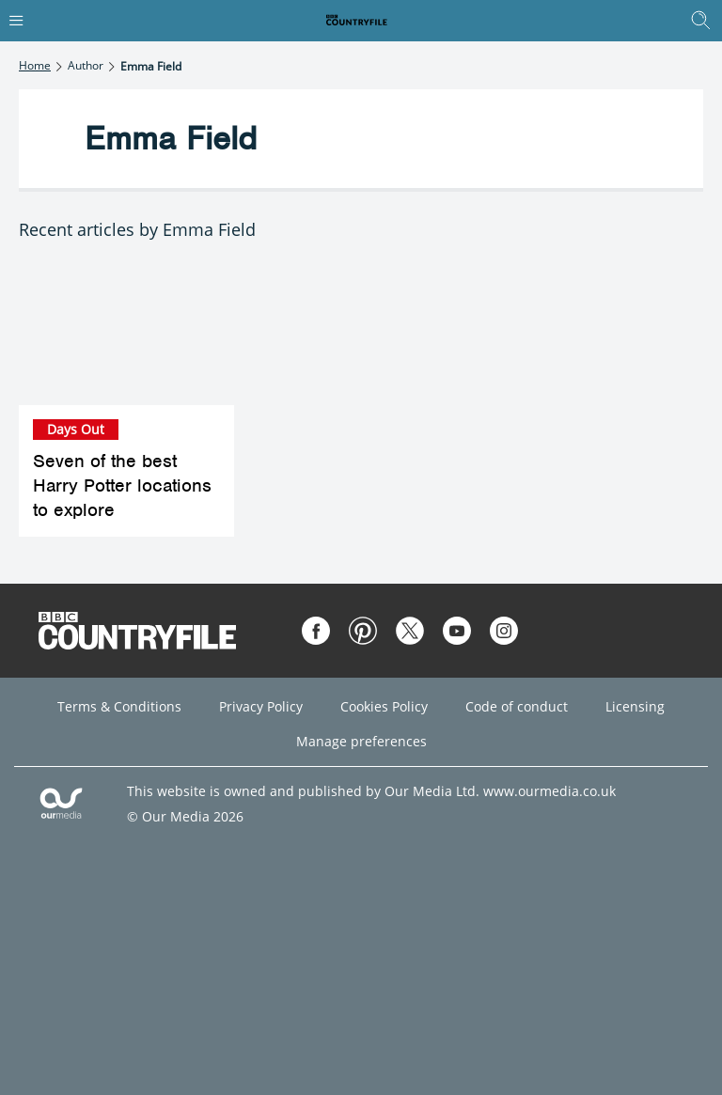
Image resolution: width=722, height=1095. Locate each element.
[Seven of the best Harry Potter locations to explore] (126, 333)
